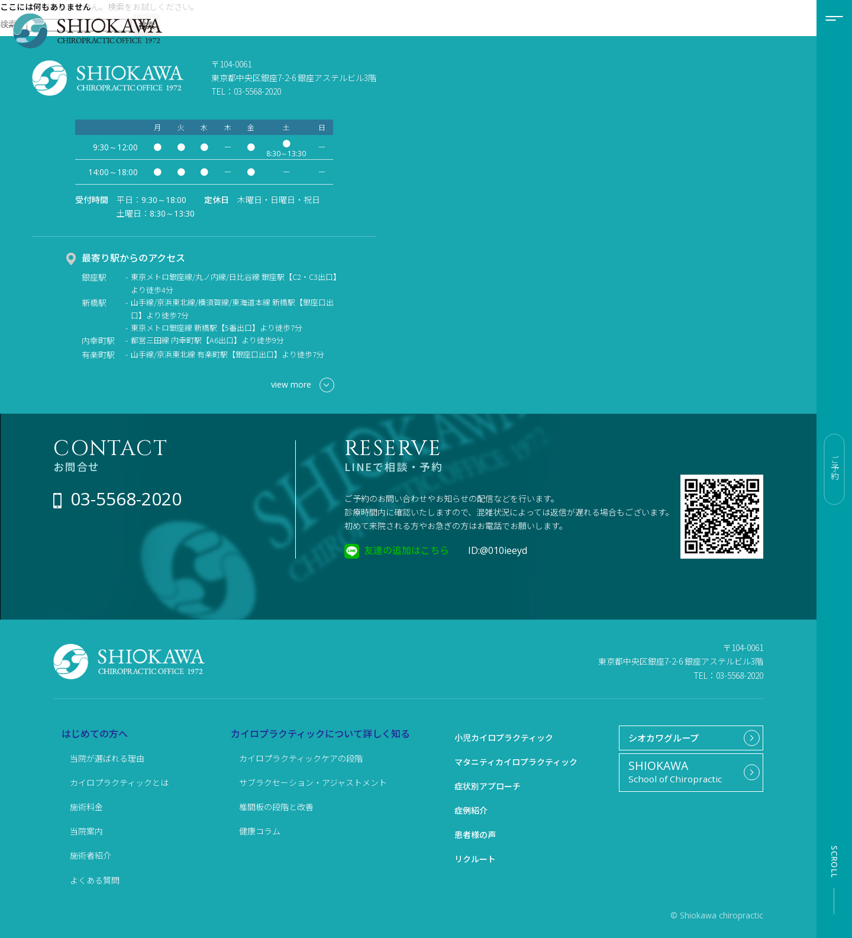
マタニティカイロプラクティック (515, 762)
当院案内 (86, 831)
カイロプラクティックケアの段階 (301, 758)
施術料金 (86, 807)
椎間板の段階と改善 (276, 807)
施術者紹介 (90, 855)
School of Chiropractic (686, 774)
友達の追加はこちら (406, 550)
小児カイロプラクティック (503, 737)
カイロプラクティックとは (119, 782)
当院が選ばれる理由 (107, 758)
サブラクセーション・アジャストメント (313, 782)
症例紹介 (471, 810)
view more (302, 385)
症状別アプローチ (487, 786)
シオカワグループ (660, 738)
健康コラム (259, 831)
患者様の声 (475, 834)
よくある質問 (95, 880)
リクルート (475, 859)
